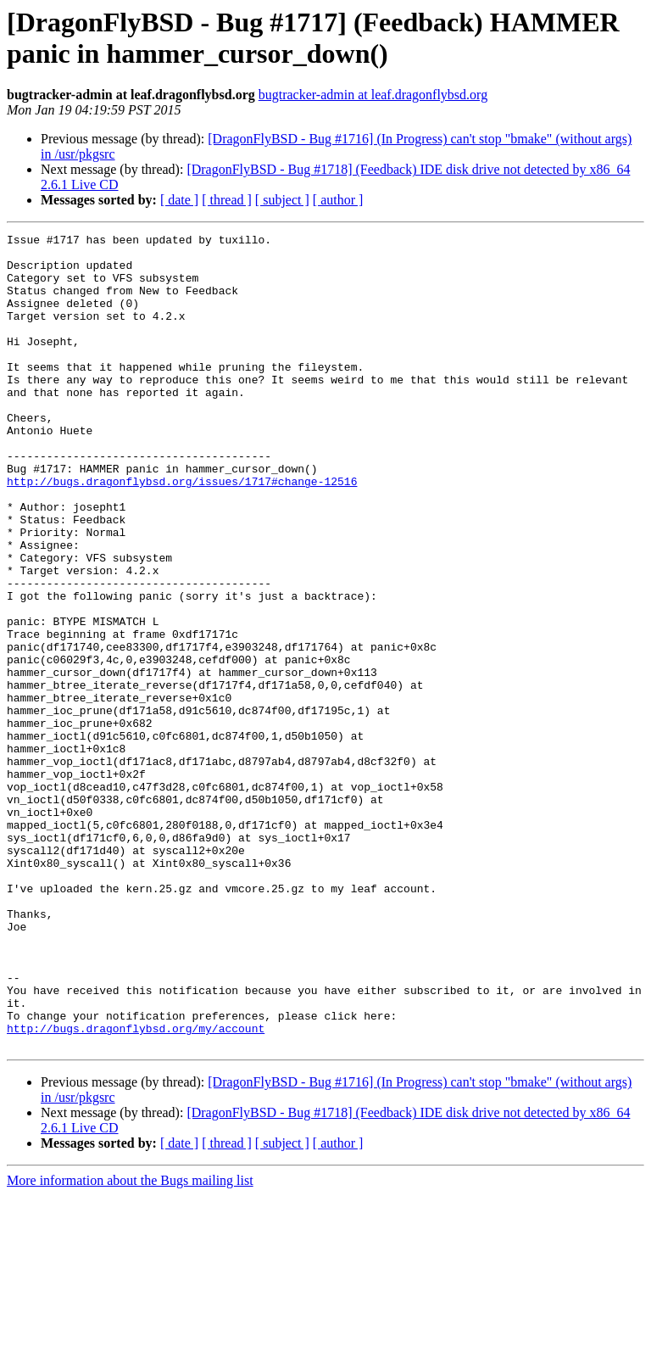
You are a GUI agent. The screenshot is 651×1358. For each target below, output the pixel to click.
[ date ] (179, 200)
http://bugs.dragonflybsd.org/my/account (135, 1188)
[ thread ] (227, 200)
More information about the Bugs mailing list (130, 1343)
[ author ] (338, 200)
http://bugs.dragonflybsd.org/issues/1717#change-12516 (182, 531)
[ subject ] (282, 200)
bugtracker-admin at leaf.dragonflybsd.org (373, 94)
